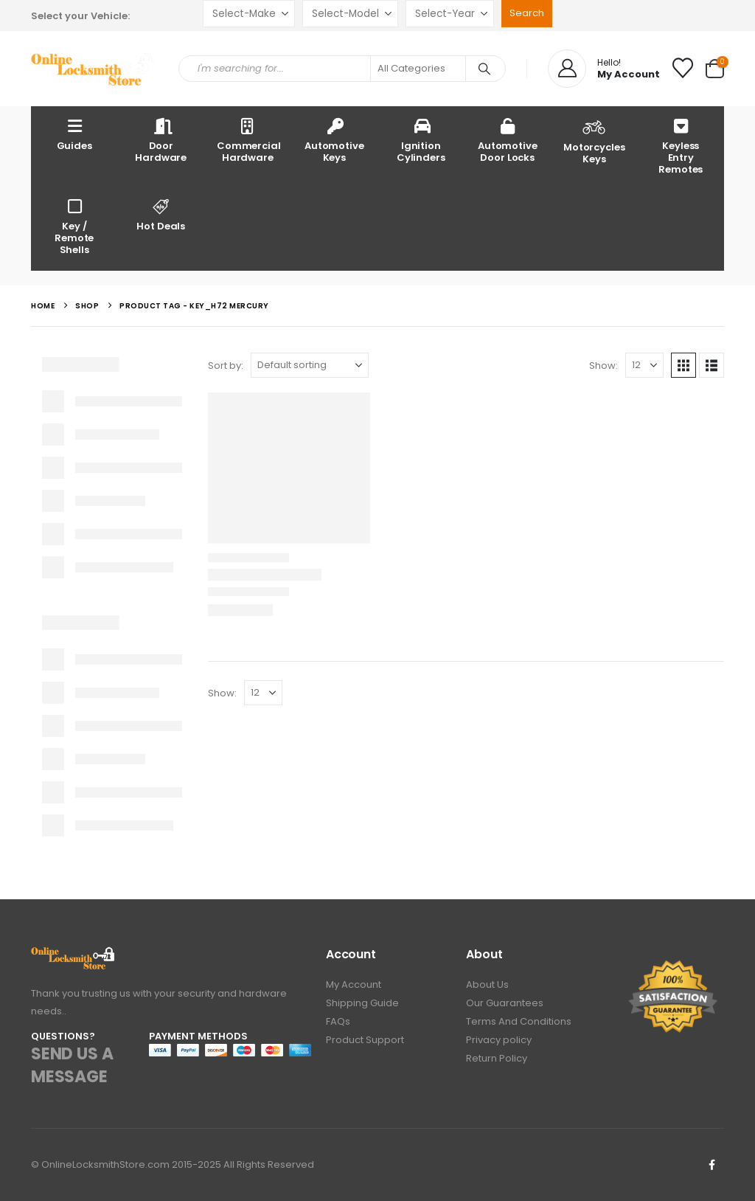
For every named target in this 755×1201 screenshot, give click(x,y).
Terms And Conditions (518, 1021)
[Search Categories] (418, 68)
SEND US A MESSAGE (72, 1065)
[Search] (484, 68)
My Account (353, 984)
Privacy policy (499, 1040)
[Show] (644, 365)
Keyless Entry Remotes (680, 145)
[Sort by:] (310, 365)
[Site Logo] (93, 69)
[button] (683, 365)
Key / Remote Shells (74, 226)
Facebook (711, 1165)
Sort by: (225, 366)
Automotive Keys (334, 140)
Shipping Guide (362, 1003)
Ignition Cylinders (421, 140)
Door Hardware (161, 140)
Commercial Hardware (249, 140)
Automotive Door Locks (507, 140)
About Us (487, 984)
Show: (603, 366)
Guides (74, 134)
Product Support (365, 1040)
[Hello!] (604, 68)
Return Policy (496, 1058)
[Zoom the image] (73, 955)
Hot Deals (161, 214)
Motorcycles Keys (594, 140)
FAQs (338, 1021)
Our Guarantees (504, 1003)
